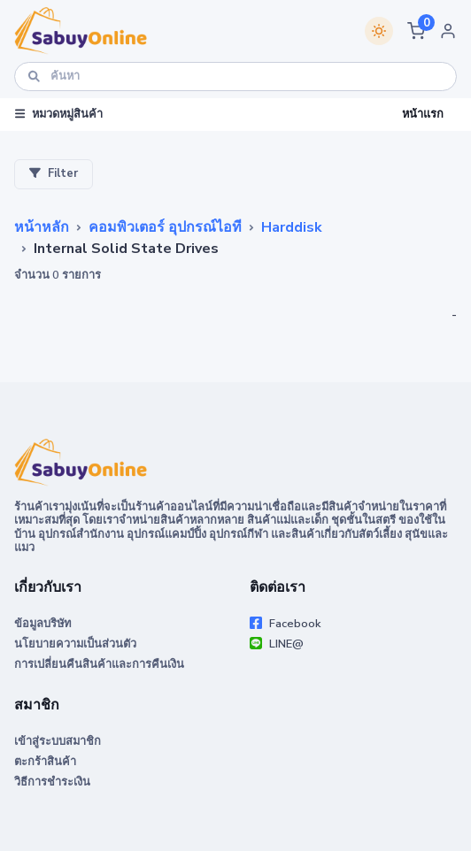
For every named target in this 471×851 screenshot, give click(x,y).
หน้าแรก (423, 114)
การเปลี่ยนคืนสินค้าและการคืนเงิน (99, 664)
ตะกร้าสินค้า (45, 762)
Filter (53, 174)
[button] (416, 31)
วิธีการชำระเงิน (52, 782)
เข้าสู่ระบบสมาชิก (57, 741)
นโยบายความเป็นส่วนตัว (75, 644)
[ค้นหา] (235, 76)
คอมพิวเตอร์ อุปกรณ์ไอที (165, 227)
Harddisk (291, 227)
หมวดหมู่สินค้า (59, 114)
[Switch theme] (379, 31)
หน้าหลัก (41, 227)
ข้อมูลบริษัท (42, 624)
